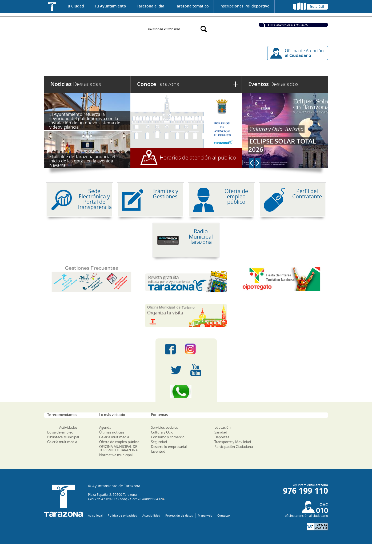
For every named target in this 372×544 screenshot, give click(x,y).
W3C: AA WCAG (317, 526)
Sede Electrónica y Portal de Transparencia (94, 199)
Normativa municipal (116, 454)
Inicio (52, 6)
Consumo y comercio (168, 437)
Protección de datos (179, 515)
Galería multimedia (62, 441)
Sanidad (220, 432)
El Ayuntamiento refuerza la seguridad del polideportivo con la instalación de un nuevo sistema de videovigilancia (84, 120)
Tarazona (158, 84)
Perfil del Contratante (307, 193)
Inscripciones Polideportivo (244, 6)
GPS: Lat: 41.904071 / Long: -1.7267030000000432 (125, 499)
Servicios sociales (164, 427)
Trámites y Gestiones (165, 193)
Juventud (158, 451)
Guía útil (317, 6)
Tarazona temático (192, 6)
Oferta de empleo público (236, 196)
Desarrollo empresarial (169, 446)
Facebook (170, 349)
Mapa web (205, 515)
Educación (222, 427)
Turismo (294, 129)
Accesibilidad (151, 515)
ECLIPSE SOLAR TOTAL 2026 (282, 145)
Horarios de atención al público (198, 157)
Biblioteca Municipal (63, 437)
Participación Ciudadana (233, 446)
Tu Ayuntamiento (110, 6)
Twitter (176, 370)
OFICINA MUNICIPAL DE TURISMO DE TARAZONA (118, 448)
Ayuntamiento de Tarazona (92, 26)
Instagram (196, 349)
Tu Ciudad (75, 6)
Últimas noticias (111, 432)
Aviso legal (95, 515)
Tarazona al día (150, 6)
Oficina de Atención (304, 53)
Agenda (105, 427)
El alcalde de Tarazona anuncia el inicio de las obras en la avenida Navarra (82, 161)
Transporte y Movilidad (232, 441)
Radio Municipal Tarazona (201, 237)
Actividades (68, 427)
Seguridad (159, 441)
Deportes (221, 437)
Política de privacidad (122, 515)
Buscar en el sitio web (164, 29)
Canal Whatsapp (186, 391)
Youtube (195, 370)
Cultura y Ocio (265, 129)
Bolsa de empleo (60, 432)
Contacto (223, 515)
